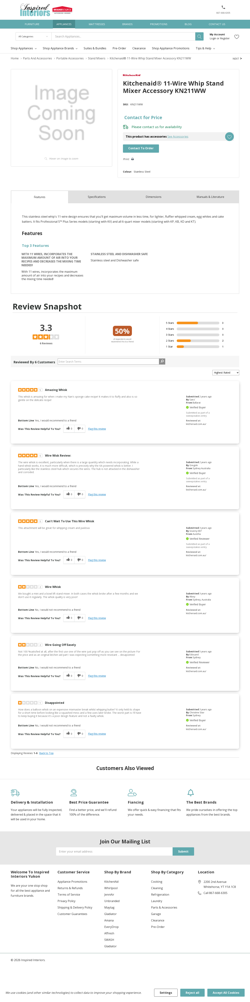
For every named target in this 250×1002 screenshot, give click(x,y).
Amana (109, 920)
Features (40, 197)
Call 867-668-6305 (215, 893)
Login (213, 38)
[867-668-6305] (223, 11)
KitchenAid (111, 881)
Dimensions (153, 197)
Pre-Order (158, 927)
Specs (97, 196)
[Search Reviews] (111, 361)
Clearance (157, 920)
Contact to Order (140, 148)
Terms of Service (69, 894)
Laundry (156, 901)
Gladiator (110, 914)
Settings (166, 993)
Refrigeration (160, 894)
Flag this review (97, 428)
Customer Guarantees (72, 914)
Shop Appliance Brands (58, 48)
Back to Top (46, 753)
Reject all (192, 993)
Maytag (109, 907)
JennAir (109, 894)
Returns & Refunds (70, 888)
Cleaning (157, 888)
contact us (149, 127)
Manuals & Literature (210, 197)
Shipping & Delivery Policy (75, 907)
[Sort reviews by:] (225, 372)
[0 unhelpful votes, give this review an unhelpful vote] (79, 429)
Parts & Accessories (164, 907)
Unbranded (112, 901)
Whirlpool (111, 888)
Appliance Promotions (72, 881)
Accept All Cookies (226, 993)
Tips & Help (203, 48)
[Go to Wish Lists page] (236, 36)
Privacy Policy (66, 901)
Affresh (109, 933)
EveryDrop (111, 927)
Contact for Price (142, 117)
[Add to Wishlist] (229, 136)
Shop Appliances (22, 48)
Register (225, 38)
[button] (223, 8)
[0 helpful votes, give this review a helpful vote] (68, 429)
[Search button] (199, 36)
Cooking (156, 881)
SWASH (109, 940)
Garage (156, 914)
